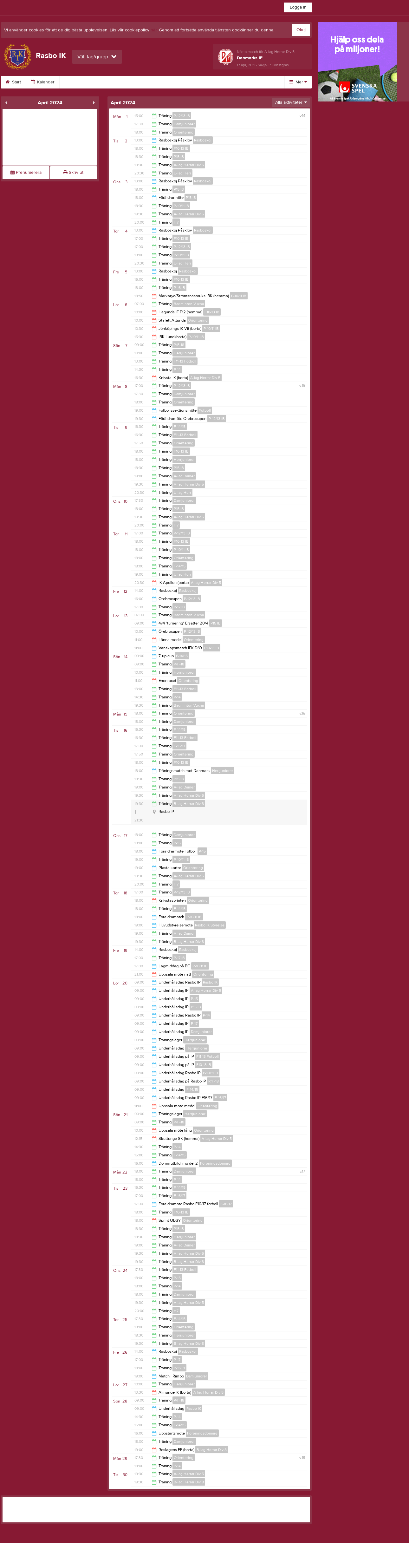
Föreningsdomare (215, 1163)
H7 (176, 222)
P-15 (177, 843)
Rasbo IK (210, 982)
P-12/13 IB (182, 115)
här (154, 30)
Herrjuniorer (184, 353)
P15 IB (179, 156)
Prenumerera (26, 172)
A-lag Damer (184, 476)
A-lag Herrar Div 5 (189, 164)
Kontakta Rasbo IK (126, 82)
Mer (298, 82)
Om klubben (81, 82)
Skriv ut (73, 172)
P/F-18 (179, 344)
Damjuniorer (184, 124)
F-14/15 (179, 426)
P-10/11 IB (181, 205)
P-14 (177, 369)
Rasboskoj (202, 140)
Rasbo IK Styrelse (209, 925)
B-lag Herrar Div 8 (189, 803)
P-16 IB (179, 287)
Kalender (44, 82)
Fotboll (205, 410)
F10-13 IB (181, 148)
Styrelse (204, 82)
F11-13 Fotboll (185, 361)
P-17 (194, 1023)
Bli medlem (170, 82)
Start (15, 82)
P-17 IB (179, 607)
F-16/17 (179, 746)
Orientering (183, 132)
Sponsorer (238, 82)
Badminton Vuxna (189, 303)
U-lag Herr (182, 173)
